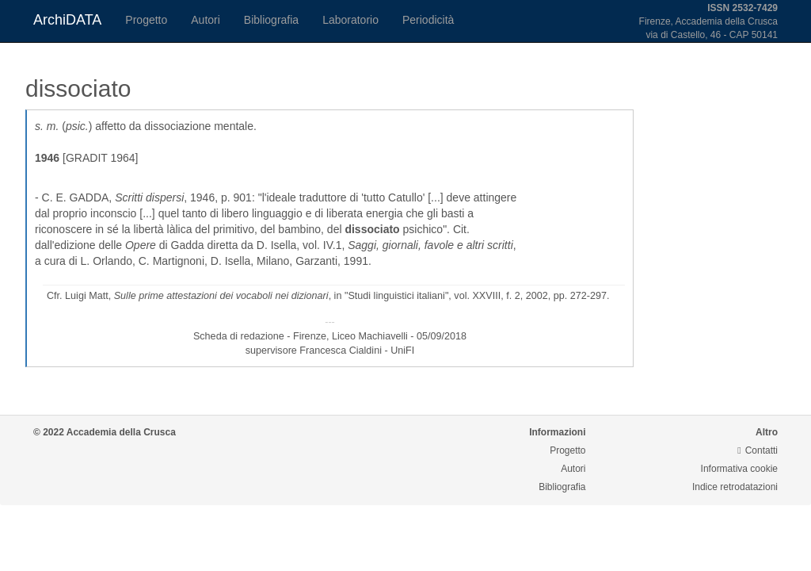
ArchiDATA (67, 20)
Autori (205, 19)
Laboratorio (350, 19)
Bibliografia (271, 19)
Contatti (757, 450)
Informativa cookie (739, 468)
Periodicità (428, 19)
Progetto (146, 19)
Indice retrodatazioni (735, 486)
